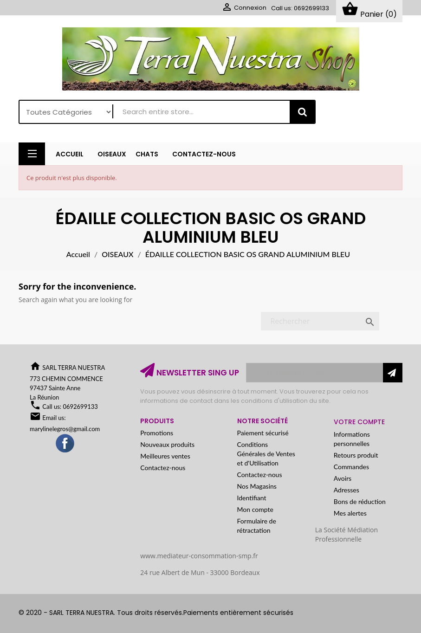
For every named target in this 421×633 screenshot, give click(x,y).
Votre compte (359, 421)
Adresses (346, 490)
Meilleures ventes (165, 456)
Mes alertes (350, 513)
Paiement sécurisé (263, 433)
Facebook (65, 443)
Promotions (156, 433)
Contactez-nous (162, 468)
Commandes (351, 467)
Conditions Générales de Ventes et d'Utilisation (266, 453)
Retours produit (356, 455)
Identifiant (251, 498)
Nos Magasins (257, 486)
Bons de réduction (360, 501)
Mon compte (255, 509)
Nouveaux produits (167, 444)
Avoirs (342, 478)
